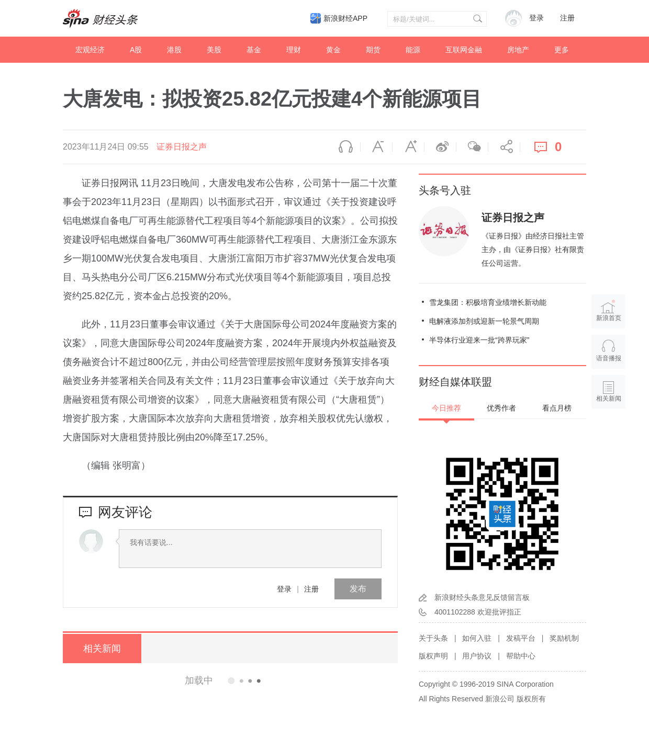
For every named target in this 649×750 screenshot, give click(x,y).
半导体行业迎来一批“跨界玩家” (479, 340)
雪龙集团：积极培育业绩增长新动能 (487, 302)
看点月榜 (557, 408)
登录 (284, 589)
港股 (174, 50)
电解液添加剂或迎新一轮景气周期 (484, 321)
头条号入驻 (445, 190)
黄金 (333, 50)
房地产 (518, 50)
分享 (504, 147)
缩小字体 (376, 147)
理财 (293, 50)
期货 (373, 50)
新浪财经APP (345, 18)
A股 (136, 50)
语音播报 (344, 147)
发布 (358, 588)
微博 (440, 147)
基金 (254, 50)
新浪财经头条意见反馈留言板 (482, 597)
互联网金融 (463, 50)
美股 (214, 50)
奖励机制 (564, 638)
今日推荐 (446, 408)
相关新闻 (102, 648)
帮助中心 (520, 656)
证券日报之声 (181, 146)
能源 (413, 50)
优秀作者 (501, 408)
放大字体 (408, 147)
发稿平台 (520, 638)
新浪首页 (608, 311)
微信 (472, 147)
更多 (561, 50)
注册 (567, 18)
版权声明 (433, 656)
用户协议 (476, 656)
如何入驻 (476, 638)
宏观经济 (90, 50)
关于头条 (433, 638)
